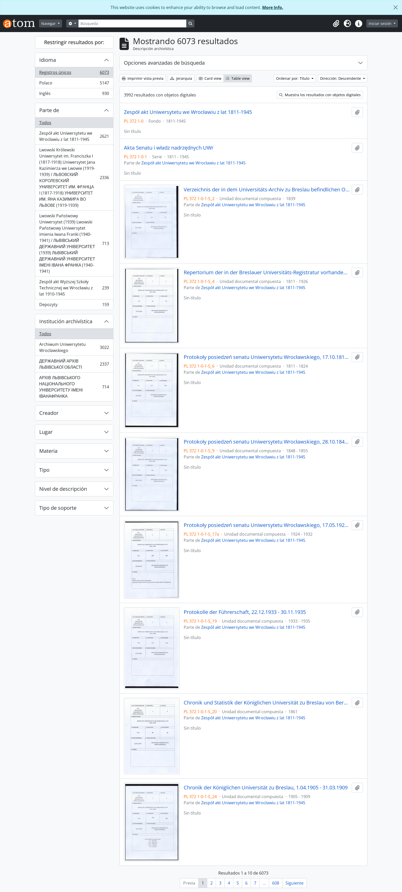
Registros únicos (74, 73)
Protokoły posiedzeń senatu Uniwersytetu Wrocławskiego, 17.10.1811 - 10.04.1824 (267, 357)
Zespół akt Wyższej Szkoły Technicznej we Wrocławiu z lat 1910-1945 (74, 288)
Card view (210, 78)
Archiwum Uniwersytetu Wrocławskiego (74, 347)
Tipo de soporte (57, 507)
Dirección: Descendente (341, 78)
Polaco (74, 84)
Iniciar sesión (381, 23)
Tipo (44, 469)
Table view (238, 78)
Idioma (47, 59)
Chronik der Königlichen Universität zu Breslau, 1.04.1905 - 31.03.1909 (266, 788)
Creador (48, 412)
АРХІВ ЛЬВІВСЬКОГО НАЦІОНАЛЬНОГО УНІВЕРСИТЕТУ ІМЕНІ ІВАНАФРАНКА (74, 387)
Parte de (49, 110)
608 (275, 883)
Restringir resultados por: (74, 42)
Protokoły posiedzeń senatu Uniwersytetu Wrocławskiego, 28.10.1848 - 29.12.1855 (267, 442)
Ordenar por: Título (293, 78)
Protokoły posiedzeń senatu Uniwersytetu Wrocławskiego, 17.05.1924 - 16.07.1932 (267, 525)
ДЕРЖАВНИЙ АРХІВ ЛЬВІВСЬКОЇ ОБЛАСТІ (74, 364)
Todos (45, 122)
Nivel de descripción (63, 488)
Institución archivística (65, 321)
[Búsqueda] (132, 23)
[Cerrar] (395, 7)
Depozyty (74, 305)
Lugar (46, 431)
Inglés (74, 94)
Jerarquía (181, 78)
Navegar (49, 23)
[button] (336, 23)
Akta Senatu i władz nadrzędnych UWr (168, 148)
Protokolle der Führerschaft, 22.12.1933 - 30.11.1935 (245, 612)
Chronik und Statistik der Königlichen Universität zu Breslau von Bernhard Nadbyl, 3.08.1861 (267, 703)
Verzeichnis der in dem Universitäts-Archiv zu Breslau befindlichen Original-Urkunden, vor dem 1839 (267, 190)
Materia (48, 450)
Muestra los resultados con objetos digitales (320, 94)
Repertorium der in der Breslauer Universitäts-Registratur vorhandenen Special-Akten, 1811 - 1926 (267, 272)
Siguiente (294, 883)
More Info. (272, 7)
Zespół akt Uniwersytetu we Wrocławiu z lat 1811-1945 (74, 136)
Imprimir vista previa (142, 78)
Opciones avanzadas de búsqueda (164, 62)
